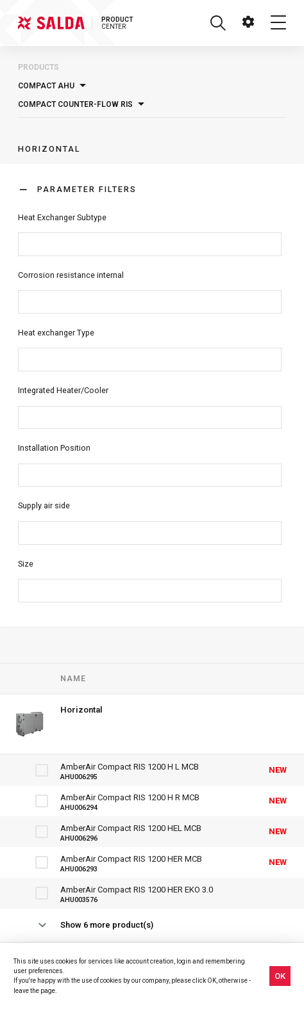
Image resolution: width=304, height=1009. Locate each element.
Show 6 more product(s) (106, 925)
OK (279, 976)
